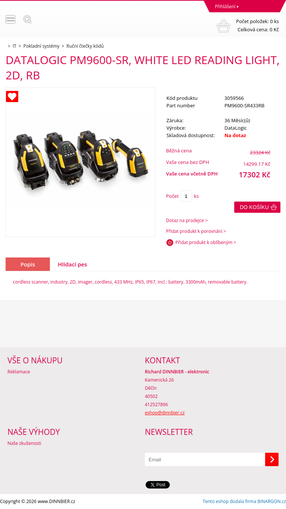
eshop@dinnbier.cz (165, 413)
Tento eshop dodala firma (229, 501)
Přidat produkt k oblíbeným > (205, 242)
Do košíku (254, 207)
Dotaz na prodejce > (187, 220)
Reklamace (18, 372)
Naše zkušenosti (24, 443)
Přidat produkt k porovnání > (196, 231)
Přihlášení (225, 6)
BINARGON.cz (271, 501)
